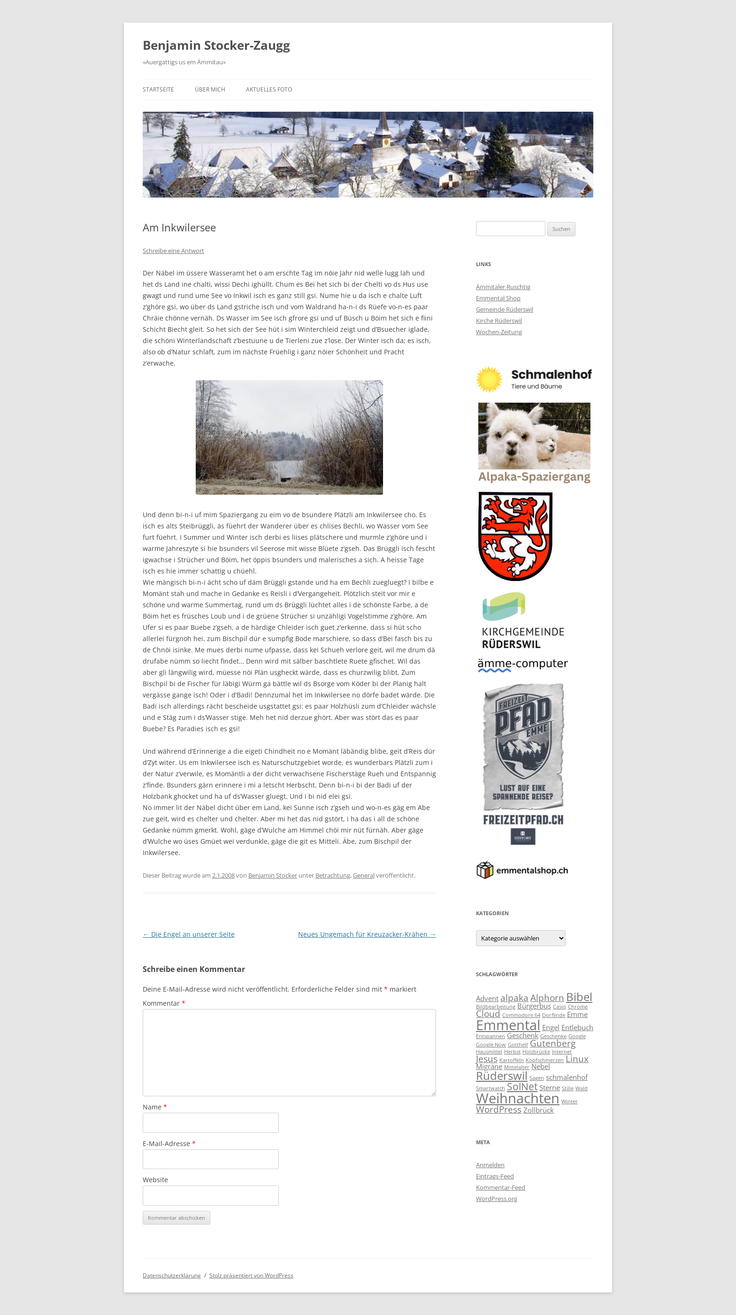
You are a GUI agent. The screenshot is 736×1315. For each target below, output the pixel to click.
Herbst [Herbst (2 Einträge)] (512, 1051)
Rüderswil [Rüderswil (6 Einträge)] (502, 1075)
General (364, 875)
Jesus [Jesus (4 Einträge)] (487, 1058)
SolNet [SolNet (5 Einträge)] (522, 1086)
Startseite (158, 89)
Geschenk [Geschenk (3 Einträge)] (522, 1035)
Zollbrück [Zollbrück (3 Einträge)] (538, 1110)
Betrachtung (332, 875)
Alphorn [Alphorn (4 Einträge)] (547, 997)
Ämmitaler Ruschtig (503, 287)
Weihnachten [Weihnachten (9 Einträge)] (518, 1098)
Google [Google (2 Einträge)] (577, 1036)
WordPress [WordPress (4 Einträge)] (498, 1109)
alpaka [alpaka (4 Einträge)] (514, 997)
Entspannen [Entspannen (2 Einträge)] (490, 1036)
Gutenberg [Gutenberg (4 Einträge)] (552, 1043)
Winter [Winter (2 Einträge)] (569, 1101)
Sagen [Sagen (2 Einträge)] (536, 1078)
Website (155, 1179)
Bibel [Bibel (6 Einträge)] (579, 996)
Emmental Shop (498, 298)
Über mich (210, 89)
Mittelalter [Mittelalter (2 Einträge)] (516, 1067)
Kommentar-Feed (500, 1187)
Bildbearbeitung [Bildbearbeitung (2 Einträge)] (495, 1006)
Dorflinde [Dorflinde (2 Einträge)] (553, 1015)
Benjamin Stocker (272, 875)
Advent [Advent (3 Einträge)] (487, 998)
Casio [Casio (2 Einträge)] (559, 1006)
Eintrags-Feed (495, 1176)
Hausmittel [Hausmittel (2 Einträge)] (489, 1051)
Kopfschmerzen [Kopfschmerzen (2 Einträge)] (545, 1060)
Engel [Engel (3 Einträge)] (551, 1027)
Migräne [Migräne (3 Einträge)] (489, 1066)
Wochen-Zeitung (499, 332)
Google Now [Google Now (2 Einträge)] (491, 1044)
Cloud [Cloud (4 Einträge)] (488, 1013)
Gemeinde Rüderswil (504, 309)
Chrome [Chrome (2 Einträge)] (578, 1006)
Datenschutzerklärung (172, 1275)
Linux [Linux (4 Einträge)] (577, 1058)
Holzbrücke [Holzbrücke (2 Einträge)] (536, 1051)
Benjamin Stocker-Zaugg (216, 45)
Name (155, 1106)
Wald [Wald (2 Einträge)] (581, 1088)
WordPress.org (496, 1198)
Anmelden (490, 1165)
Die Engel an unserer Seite (189, 934)
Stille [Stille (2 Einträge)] (568, 1088)
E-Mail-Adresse (169, 1143)
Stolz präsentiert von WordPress (251, 1275)
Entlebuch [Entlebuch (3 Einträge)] (577, 1027)
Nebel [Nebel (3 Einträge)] (540, 1066)
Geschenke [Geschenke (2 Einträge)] (553, 1036)
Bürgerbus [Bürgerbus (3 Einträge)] (534, 1005)
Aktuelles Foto (269, 89)
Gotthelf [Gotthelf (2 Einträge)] (518, 1044)
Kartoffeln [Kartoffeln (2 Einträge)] (511, 1060)
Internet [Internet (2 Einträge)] (562, 1051)
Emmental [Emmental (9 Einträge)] (508, 1025)
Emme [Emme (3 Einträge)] (577, 1014)
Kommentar (164, 1003)
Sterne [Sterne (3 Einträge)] (549, 1087)
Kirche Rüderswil (499, 320)
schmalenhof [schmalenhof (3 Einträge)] (567, 1077)
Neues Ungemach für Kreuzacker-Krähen (367, 934)
